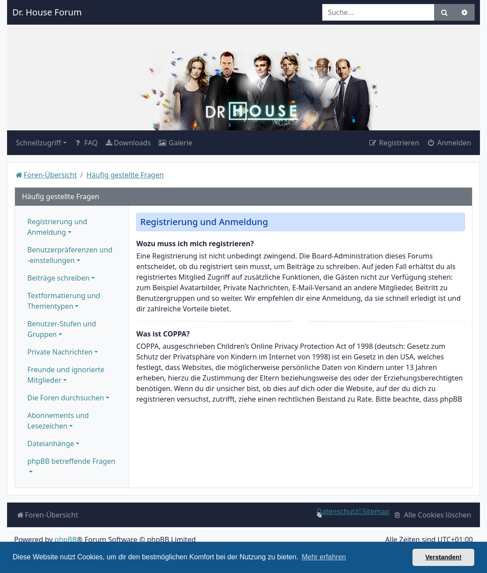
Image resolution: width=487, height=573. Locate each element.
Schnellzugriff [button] (38, 143)
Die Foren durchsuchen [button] (65, 398)
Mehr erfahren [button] (323, 557)
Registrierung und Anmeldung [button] (57, 227)
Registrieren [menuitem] (393, 143)
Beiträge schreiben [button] (58, 278)
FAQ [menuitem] (86, 143)
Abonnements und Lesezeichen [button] (58, 420)
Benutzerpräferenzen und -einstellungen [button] (69, 255)
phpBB (66, 539)
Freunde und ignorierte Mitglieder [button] (65, 375)
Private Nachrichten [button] (60, 352)
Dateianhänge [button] (50, 443)
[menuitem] (127, 143)
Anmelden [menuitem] (448, 143)
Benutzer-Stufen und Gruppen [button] (61, 329)
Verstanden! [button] (443, 557)
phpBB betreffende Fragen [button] (71, 461)
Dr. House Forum (47, 12)
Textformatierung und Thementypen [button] (63, 301)
